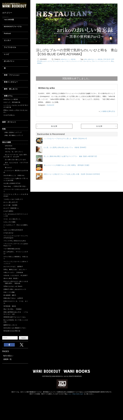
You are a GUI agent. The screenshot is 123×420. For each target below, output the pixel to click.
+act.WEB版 (8, 19)
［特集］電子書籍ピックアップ (13, 135)
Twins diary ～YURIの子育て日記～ (15, 186)
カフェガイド (57, 61)
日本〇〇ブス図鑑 (9, 292)
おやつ (45, 61)
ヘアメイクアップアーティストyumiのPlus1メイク (16, 245)
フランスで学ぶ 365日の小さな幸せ (15, 241)
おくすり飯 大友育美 (10, 205)
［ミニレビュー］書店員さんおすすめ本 (16, 171)
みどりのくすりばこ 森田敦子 (13, 266)
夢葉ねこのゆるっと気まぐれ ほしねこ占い (16, 111)
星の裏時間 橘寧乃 (10, 295)
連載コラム (7, 96)
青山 (112, 61)
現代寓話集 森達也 (10, 306)
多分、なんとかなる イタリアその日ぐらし (16, 163)
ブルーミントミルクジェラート (101, 61)
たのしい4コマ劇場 (9, 222)
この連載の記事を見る (107, 111)
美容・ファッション (11, 75)
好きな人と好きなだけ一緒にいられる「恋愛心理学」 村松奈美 (16, 282)
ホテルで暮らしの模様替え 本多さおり (16, 257)
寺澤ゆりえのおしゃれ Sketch (13, 286)
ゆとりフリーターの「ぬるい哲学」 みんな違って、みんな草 (16, 155)
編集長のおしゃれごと (10, 325)
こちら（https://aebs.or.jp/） (75, 394)
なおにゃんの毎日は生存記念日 (13, 230)
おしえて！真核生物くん (11, 208)
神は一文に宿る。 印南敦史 (13, 309)
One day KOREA (10, 148)
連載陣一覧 (7, 359)
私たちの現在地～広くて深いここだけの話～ (16, 321)
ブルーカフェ (87, 61)
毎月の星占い (8, 356)
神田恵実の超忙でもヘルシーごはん (15, 317)
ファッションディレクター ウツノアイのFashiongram (16, 237)
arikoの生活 (8, 146)
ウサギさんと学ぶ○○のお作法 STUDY (16, 195)
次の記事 (99, 126)
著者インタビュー (10, 82)
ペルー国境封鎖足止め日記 (12, 248)
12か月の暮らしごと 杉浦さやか (14, 175)
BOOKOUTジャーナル (12, 26)
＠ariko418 (50, 105)
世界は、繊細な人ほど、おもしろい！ (15, 269)
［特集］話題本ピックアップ (13, 132)
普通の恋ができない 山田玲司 (13, 298)
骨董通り (39, 63)
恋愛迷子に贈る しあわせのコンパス (15, 289)
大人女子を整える (9, 115)
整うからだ (8, 167)
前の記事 (54, 126)
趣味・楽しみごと (10, 89)
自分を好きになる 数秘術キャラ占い (15, 328)
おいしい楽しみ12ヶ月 (11, 202)
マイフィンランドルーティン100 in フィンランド (16, 262)
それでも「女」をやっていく (13, 151)
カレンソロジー (66, 61)
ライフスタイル (9, 47)
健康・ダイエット (9, 122)
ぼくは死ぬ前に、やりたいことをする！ (16, 252)
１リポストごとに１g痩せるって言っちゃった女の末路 (16, 179)
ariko (85, 59)
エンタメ (6, 40)
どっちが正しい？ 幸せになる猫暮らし (16, 226)
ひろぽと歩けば (8, 233)
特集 (4, 129)
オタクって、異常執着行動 (12, 102)
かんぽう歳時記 (8, 211)
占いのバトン (8, 61)
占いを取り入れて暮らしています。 (15, 159)
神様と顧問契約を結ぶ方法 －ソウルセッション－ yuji (16, 313)
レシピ (5, 54)
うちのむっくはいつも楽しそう (13, 199)
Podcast (6, 33)
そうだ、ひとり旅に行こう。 (13, 219)
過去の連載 (6, 142)
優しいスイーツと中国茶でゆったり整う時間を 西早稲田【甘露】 (67, 165)
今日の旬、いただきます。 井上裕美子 (16, 275)
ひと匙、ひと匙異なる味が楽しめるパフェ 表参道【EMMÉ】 (65, 147)
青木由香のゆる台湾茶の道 (12, 331)
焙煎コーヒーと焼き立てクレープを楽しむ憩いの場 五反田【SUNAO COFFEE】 (72, 174)
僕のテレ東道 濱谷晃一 (11, 278)
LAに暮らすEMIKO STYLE (12, 183)
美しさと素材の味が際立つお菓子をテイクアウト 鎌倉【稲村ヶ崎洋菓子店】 (71, 156)
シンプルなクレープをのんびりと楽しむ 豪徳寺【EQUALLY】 (66, 138)
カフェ (50, 61)
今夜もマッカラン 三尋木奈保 (13, 272)
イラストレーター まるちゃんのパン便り (16, 190)
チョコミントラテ (77, 61)
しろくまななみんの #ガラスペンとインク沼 (16, 215)
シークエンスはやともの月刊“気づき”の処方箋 (16, 106)
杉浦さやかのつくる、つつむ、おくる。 (16, 302)
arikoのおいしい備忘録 (11, 99)
